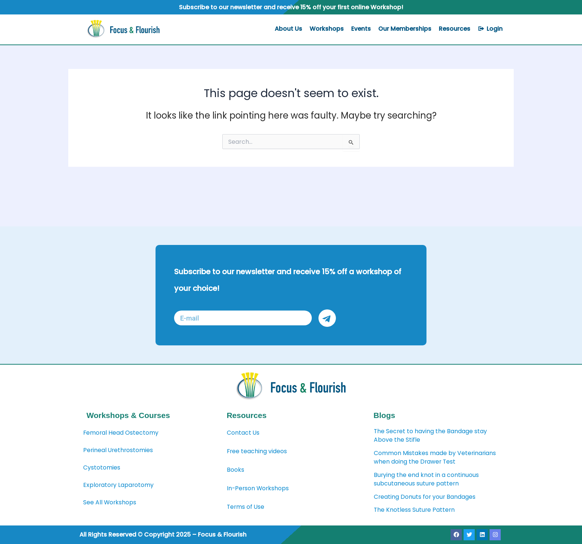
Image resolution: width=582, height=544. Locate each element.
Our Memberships (404, 28)
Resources (454, 28)
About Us (288, 28)
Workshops (327, 28)
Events (361, 28)
